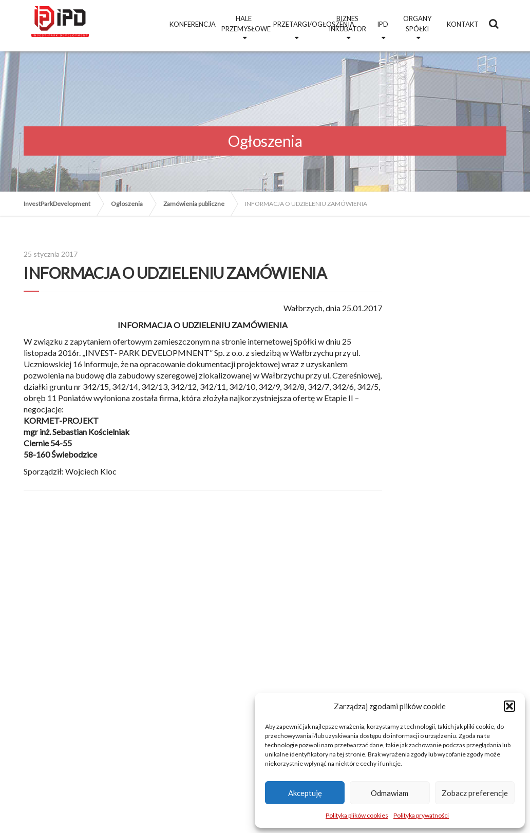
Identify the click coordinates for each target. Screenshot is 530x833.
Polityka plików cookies (357, 815)
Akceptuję (305, 793)
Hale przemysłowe (245, 23)
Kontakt (463, 24)
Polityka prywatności (421, 815)
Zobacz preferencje (475, 793)
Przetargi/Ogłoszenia (297, 24)
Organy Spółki (417, 23)
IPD (382, 24)
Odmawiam (389, 793)
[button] (509, 706)
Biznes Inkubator (347, 23)
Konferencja (192, 24)
